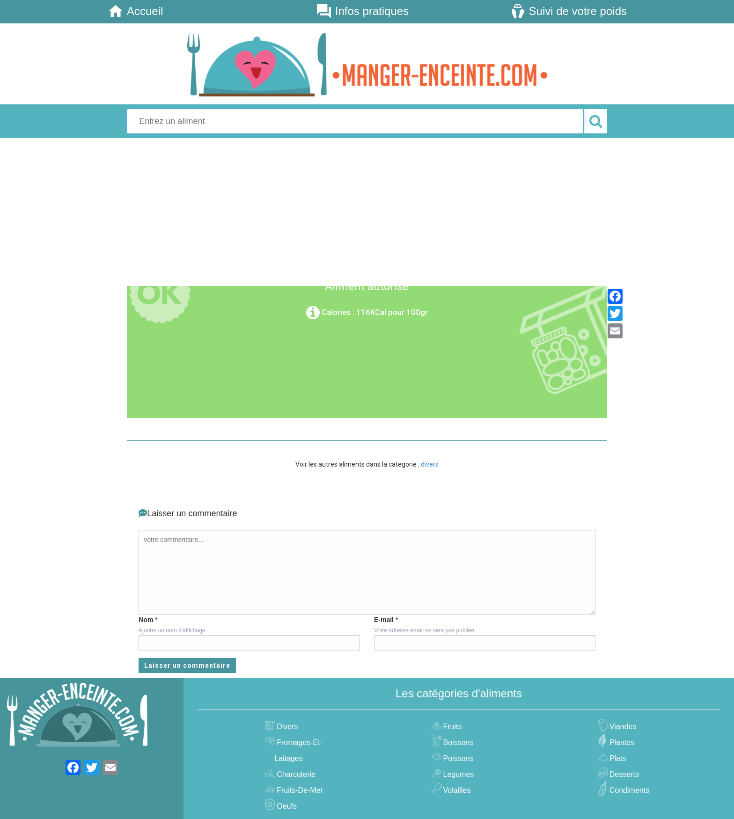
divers (430, 464)
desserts (623, 774)
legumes (457, 774)
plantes (620, 742)
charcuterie (295, 774)
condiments (628, 790)
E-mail (384, 619)
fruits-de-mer (298, 790)
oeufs (285, 806)
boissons (457, 742)
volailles (456, 790)
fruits (451, 727)
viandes (622, 727)
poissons (457, 758)
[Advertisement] (367, 210)
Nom (146, 619)
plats (616, 758)
